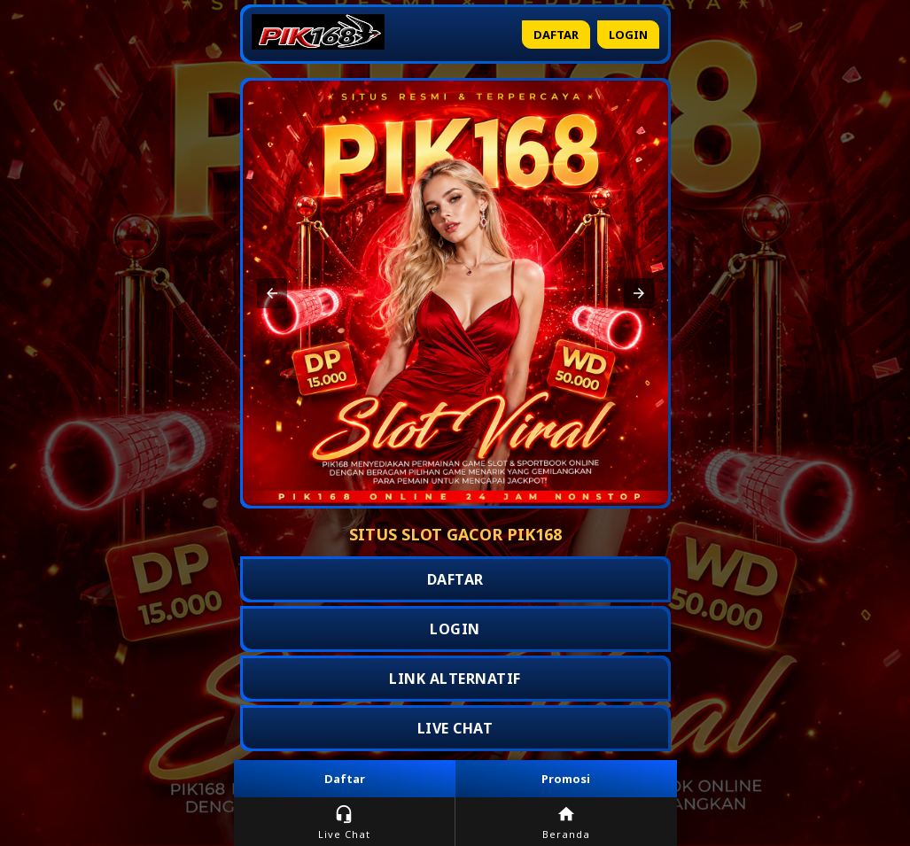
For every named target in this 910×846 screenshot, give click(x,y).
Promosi (565, 779)
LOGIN (455, 629)
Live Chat (344, 822)
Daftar (556, 35)
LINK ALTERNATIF (455, 678)
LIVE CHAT (455, 728)
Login (628, 35)
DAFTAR (455, 579)
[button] (272, 293)
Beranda (566, 822)
